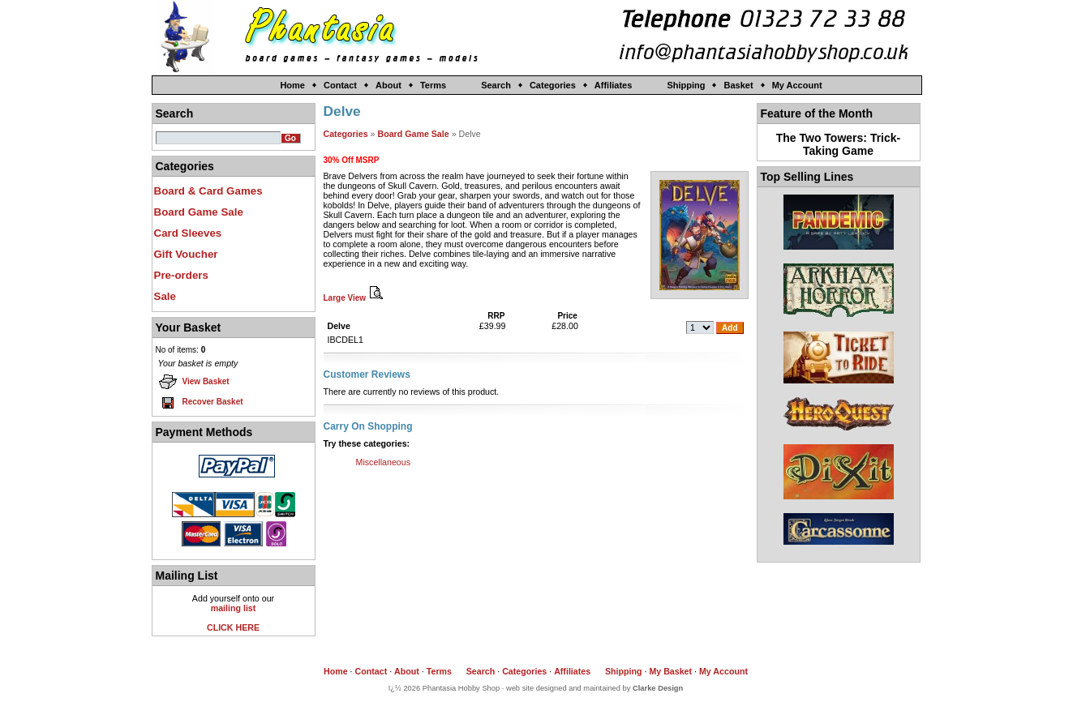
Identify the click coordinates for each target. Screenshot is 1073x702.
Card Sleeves (188, 233)
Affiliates (613, 85)
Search (496, 85)
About (388, 85)
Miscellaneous (383, 462)
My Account (797, 85)
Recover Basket (200, 402)
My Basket (670, 671)
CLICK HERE (233, 627)
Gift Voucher (186, 254)
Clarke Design (658, 688)
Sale (165, 296)
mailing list (233, 608)
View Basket (194, 382)
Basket (738, 85)
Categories (553, 85)
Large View (355, 297)
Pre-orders (181, 275)
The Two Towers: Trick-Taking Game (838, 144)
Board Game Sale (198, 212)
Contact (340, 85)
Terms (433, 85)
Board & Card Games (208, 191)
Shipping (686, 85)
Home (292, 85)
